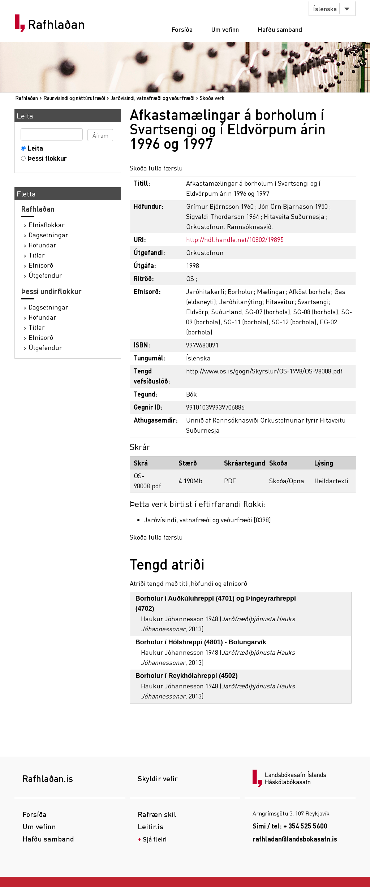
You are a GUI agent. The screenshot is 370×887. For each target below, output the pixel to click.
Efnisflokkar (47, 224)
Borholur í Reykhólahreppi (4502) (186, 675)
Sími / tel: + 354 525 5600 (290, 826)
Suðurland (226, 311)
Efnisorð (41, 265)
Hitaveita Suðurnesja (294, 216)
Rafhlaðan (56, 24)
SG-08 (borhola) (315, 311)
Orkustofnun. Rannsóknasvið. (229, 226)
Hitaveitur (280, 301)
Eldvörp (197, 311)
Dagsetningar (48, 234)
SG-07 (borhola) (267, 311)
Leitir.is (150, 826)
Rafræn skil (157, 814)
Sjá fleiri (155, 839)
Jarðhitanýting (240, 301)
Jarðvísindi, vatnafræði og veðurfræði (152, 98)
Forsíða (182, 29)
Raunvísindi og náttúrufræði (74, 98)
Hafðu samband (280, 29)
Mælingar (271, 291)
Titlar (37, 255)
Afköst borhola (310, 291)
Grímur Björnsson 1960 (220, 206)
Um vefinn (225, 29)
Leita (34, 148)
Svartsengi (313, 301)
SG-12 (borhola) (294, 321)
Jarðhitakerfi (205, 291)
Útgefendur (45, 275)
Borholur (241, 291)
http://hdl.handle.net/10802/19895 (235, 239)
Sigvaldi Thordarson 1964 (222, 216)
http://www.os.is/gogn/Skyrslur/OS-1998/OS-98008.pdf (264, 371)
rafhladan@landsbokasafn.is (295, 839)
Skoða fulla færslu (156, 168)
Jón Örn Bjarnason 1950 (293, 206)
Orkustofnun (205, 252)
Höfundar (42, 245)
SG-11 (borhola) (246, 321)
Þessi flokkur (46, 158)
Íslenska (325, 8)
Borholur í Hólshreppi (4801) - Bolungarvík (200, 642)
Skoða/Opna (286, 480)
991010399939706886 (215, 407)
